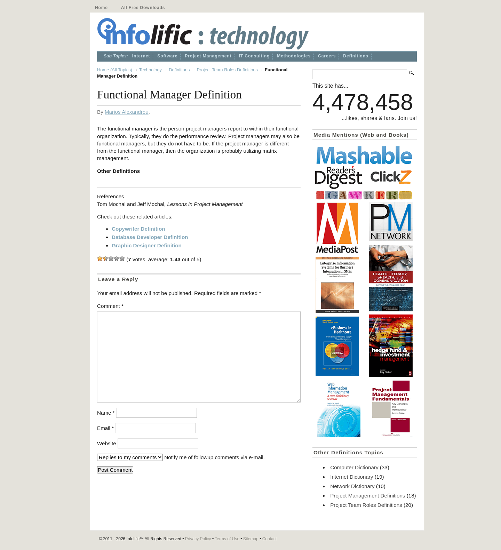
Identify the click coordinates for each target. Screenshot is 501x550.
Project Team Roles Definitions (227, 69)
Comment (110, 306)
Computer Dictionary (354, 467)
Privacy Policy (198, 538)
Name (106, 413)
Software (167, 56)
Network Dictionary (352, 486)
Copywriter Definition (138, 229)
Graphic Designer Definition (147, 245)
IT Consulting (254, 56)
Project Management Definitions (367, 496)
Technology (150, 69)
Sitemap (251, 538)
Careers (327, 56)
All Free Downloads (143, 7)
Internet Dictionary (351, 477)
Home (101, 7)
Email (105, 428)
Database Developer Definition (150, 237)
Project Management (208, 56)
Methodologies (294, 56)
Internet (141, 56)
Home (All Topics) (114, 69)
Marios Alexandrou (127, 112)
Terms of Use (227, 538)
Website (106, 443)
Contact (269, 538)
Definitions (355, 56)
